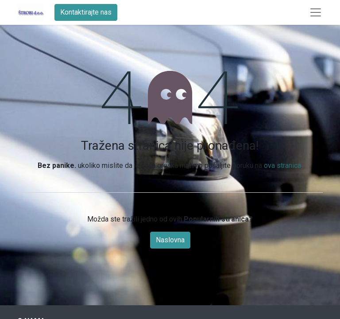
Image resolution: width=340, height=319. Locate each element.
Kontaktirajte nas (86, 12)
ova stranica (282, 165)
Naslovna (170, 240)
